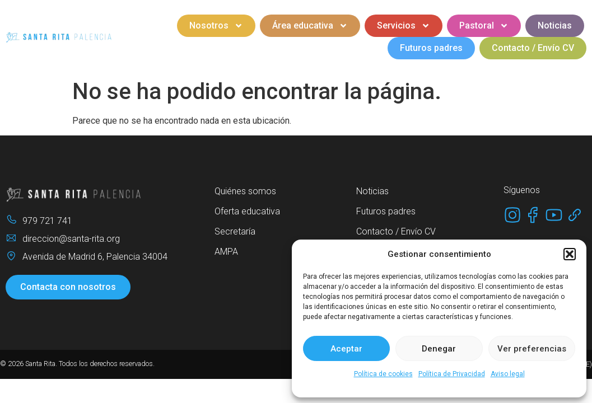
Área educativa (310, 26)
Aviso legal (508, 374)
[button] (569, 254)
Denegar (439, 349)
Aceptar (346, 349)
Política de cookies (383, 374)
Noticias (555, 25)
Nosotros (216, 26)
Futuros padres (431, 48)
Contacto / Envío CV (533, 48)
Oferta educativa (247, 211)
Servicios (403, 26)
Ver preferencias (531, 349)
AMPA (226, 251)
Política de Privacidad (451, 374)
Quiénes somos (245, 191)
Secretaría (235, 231)
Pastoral (484, 26)
